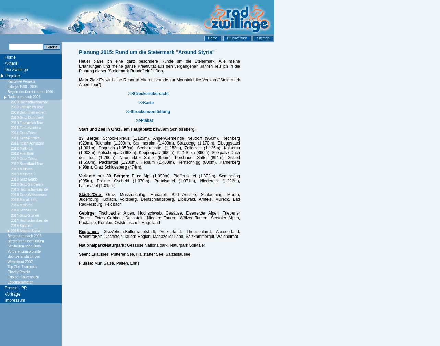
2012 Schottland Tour (27, 164)
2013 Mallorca (22, 169)
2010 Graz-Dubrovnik (27, 117)
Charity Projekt (19, 272)
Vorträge (12, 294)
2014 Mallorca (22, 205)
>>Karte (146, 102)
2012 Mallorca (22, 148)
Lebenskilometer (20, 282)
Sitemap (263, 38)
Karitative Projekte (21, 81)
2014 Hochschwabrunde (29, 220)
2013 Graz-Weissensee (29, 195)
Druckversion (237, 38)
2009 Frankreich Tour (27, 107)
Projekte (12, 75)
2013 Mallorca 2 (23, 174)
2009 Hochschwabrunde (29, 102)
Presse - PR (16, 288)
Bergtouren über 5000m (26, 241)
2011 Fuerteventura (26, 128)
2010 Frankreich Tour (27, 123)
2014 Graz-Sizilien (25, 215)
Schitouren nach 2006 (24, 246)
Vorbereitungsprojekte (24, 251)
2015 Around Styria (25, 231)
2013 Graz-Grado (24, 179)
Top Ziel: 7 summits (22, 267)
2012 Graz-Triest (24, 159)
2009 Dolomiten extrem (28, 112)
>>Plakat (144, 120)
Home (212, 38)
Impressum (15, 300)
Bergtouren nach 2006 (24, 236)
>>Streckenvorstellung (148, 111)
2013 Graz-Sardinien (27, 184)
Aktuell (11, 63)
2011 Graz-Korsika (25, 138)
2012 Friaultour (22, 153)
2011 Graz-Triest (24, 133)
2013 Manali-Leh (24, 200)
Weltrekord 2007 (20, 262)
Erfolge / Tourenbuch (23, 277)
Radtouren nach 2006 (24, 97)
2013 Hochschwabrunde (29, 190)
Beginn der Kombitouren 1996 (30, 92)
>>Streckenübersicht (148, 93)
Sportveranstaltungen (24, 256)
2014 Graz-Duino (24, 210)
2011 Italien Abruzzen (27, 143)
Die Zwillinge (16, 69)
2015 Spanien (21, 226)
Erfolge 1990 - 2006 (23, 87)
